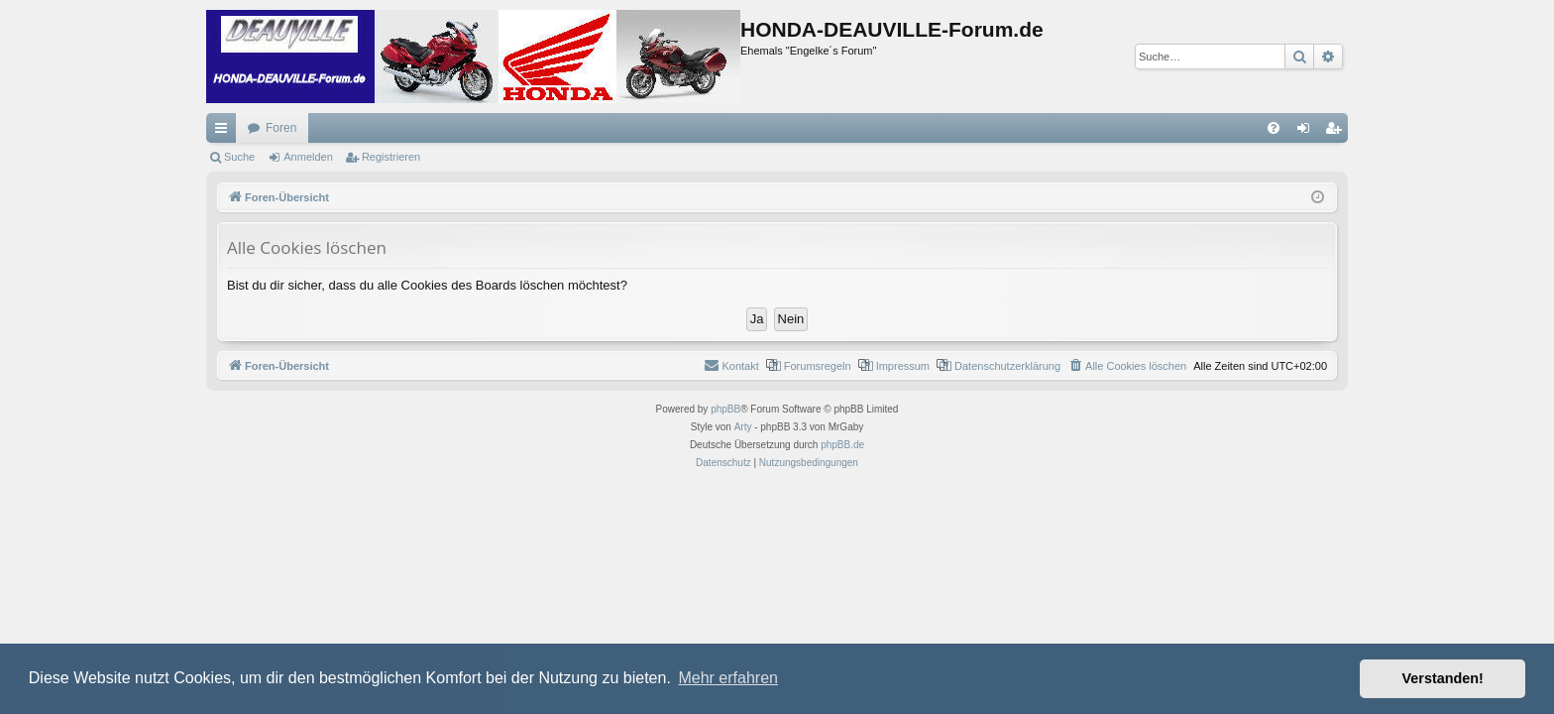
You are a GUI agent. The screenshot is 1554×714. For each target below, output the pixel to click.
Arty (743, 426)
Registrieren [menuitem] (1337, 132)
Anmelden (308, 157)
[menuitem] (1273, 128)
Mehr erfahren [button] (728, 677)
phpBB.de (842, 444)
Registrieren (391, 157)
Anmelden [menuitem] (1307, 132)
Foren (281, 128)
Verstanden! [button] (1443, 678)
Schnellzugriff (225, 132)
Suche (239, 157)
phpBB (725, 409)
